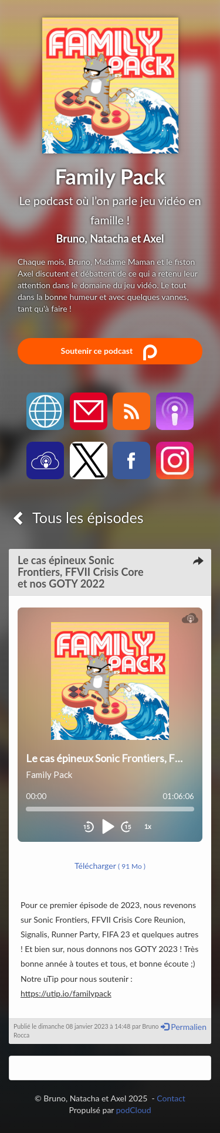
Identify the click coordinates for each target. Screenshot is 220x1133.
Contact (171, 1098)
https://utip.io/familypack (66, 993)
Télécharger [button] (110, 866)
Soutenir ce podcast (109, 351)
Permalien (184, 1027)
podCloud (133, 1110)
